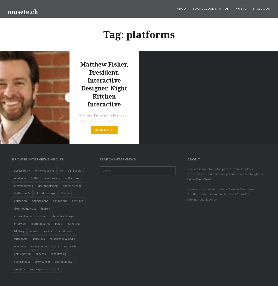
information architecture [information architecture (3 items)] (30, 216)
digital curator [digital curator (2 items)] (72, 185)
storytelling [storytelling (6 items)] (42, 261)
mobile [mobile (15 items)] (48, 231)
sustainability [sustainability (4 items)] (63, 261)
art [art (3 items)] (61, 170)
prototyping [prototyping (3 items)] (58, 254)
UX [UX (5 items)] (57, 269)
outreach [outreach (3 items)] (70, 246)
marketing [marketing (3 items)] (73, 223)
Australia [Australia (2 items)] (20, 178)
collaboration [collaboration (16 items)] (51, 178)
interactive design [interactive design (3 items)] (62, 216)
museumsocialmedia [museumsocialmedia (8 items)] (62, 238)
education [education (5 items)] (20, 200)
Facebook (261, 8)
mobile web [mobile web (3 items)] (65, 231)
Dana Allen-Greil (199, 179)
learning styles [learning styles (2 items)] (40, 223)
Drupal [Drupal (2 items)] (65, 193)
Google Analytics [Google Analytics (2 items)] (25, 208)
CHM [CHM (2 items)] (34, 178)
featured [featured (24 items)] (77, 200)
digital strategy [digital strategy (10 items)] (46, 193)
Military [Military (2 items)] (19, 231)
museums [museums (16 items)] (39, 238)
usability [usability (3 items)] (19, 269)
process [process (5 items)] (41, 254)
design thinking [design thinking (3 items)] (48, 185)
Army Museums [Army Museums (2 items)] (44, 170)
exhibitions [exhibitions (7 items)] (60, 200)
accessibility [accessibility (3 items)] (22, 170)
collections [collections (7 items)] (72, 178)
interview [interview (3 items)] (20, 223)
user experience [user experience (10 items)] (40, 269)
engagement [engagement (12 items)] (40, 200)
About (182, 8)
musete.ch (23, 12)
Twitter (241, 8)
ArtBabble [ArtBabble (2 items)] (74, 170)
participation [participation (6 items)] (22, 254)
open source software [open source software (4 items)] (45, 246)
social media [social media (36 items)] (22, 261)
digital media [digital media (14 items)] (22, 193)
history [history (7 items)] (46, 208)
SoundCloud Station (211, 8)
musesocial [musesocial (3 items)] (21, 238)
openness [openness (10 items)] (20, 246)
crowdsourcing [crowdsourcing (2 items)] (23, 185)
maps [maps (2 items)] (58, 223)
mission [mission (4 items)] (34, 231)
